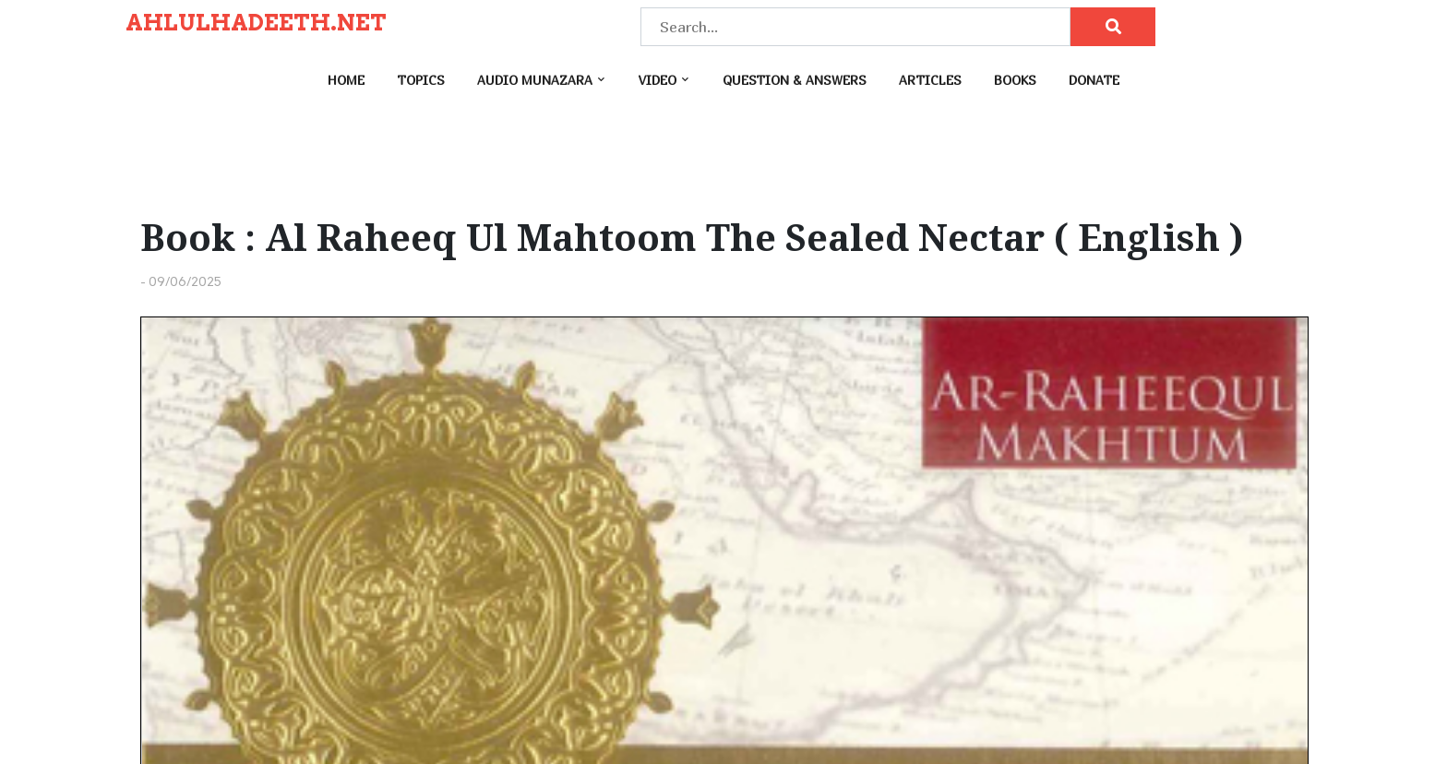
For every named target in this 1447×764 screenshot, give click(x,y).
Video (657, 80)
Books (1015, 80)
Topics (421, 80)
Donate (1094, 80)
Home (346, 80)
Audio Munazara (534, 80)
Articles (930, 80)
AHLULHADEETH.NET (256, 23)
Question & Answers (795, 80)
